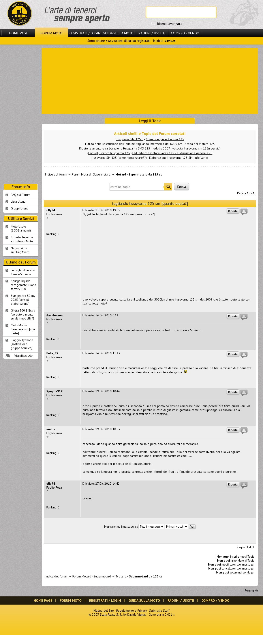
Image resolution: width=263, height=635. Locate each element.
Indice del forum (56, 174)
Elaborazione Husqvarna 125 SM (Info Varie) (178, 158)
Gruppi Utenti (19, 208)
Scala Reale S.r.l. (111, 614)
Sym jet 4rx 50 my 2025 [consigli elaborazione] (23, 300)
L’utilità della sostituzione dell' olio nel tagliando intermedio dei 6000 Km (133, 144)
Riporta (233, 211)
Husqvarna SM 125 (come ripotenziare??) (119, 158)
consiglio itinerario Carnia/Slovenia (23, 272)
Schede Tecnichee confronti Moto (22, 239)
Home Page (18, 33)
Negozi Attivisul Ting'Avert (20, 250)
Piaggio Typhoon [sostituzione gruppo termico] (22, 344)
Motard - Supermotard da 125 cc (138, 174)
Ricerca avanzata (169, 23)
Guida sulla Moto (118, 33)
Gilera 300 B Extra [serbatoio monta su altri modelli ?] (23, 314)
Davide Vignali (136, 614)
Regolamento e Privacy (131, 611)
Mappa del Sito (104, 611)
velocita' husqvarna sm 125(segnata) (196, 148)
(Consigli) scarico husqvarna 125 (108, 153)
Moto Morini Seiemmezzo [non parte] (23, 329)
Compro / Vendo (185, 33)
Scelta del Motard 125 (200, 144)
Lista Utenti (18, 202)
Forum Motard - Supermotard (91, 174)
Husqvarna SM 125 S (129, 139)
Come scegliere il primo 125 (165, 139)
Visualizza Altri (24, 356)
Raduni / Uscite (151, 33)
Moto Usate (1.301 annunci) (21, 228)
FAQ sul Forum (20, 195)
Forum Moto (51, 33)
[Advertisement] (150, 80)
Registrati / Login (84, 33)
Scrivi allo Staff (159, 611)
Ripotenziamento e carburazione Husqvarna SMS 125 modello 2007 (124, 148)
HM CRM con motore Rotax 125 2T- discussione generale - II (172, 153)
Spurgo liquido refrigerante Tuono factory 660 (23, 285)
